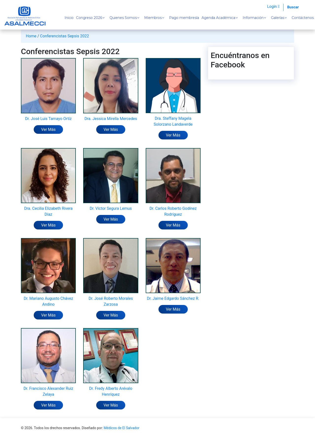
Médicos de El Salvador (121, 428)
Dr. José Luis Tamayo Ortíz (48, 118)
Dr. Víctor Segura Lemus (111, 208)
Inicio (69, 17)
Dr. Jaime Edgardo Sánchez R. (173, 298)
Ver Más (48, 129)
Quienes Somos (123, 17)
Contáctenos (303, 17)
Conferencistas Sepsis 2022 (64, 36)
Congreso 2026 (89, 17)
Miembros (153, 17)
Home (31, 36)
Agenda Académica (218, 17)
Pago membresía (184, 17)
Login (273, 6)
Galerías (277, 17)
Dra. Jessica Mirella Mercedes (110, 118)
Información (253, 17)
